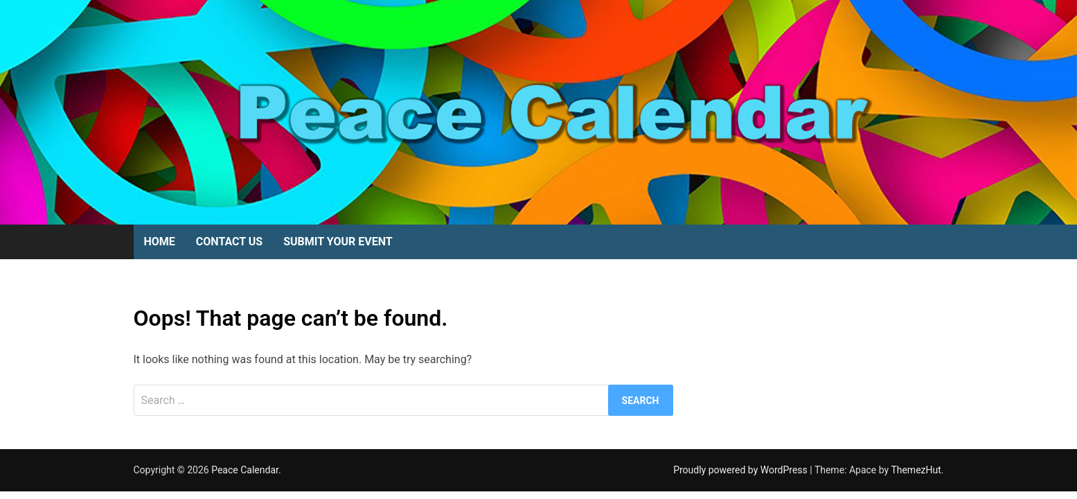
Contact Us (229, 241)
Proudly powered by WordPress (741, 469)
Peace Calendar (244, 469)
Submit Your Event (337, 241)
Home (159, 241)
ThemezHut (916, 469)
